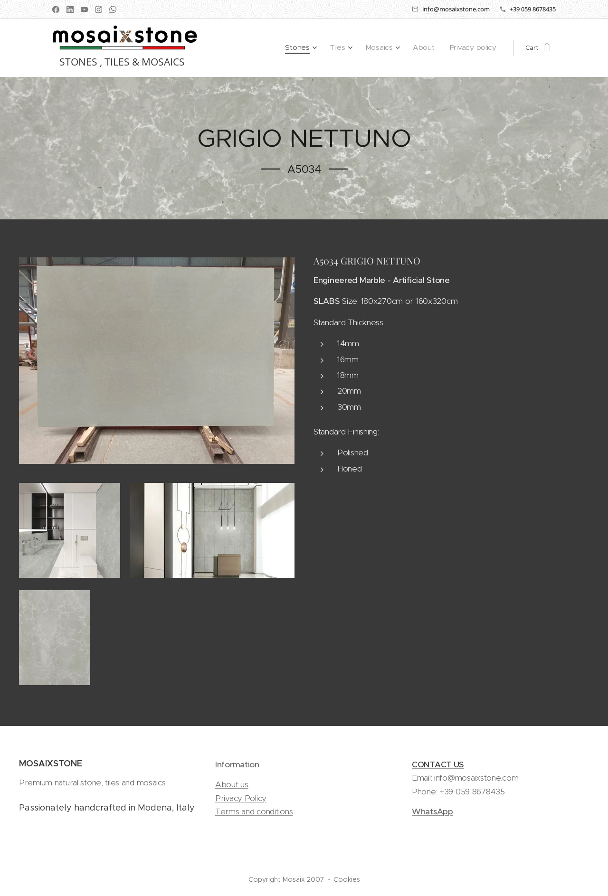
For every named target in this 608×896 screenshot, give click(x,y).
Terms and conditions (254, 811)
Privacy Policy (240, 798)
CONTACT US (438, 764)
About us (231, 785)
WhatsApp (432, 811)
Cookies (346, 879)
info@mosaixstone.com (456, 9)
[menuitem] (314, 48)
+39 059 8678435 (533, 9)
